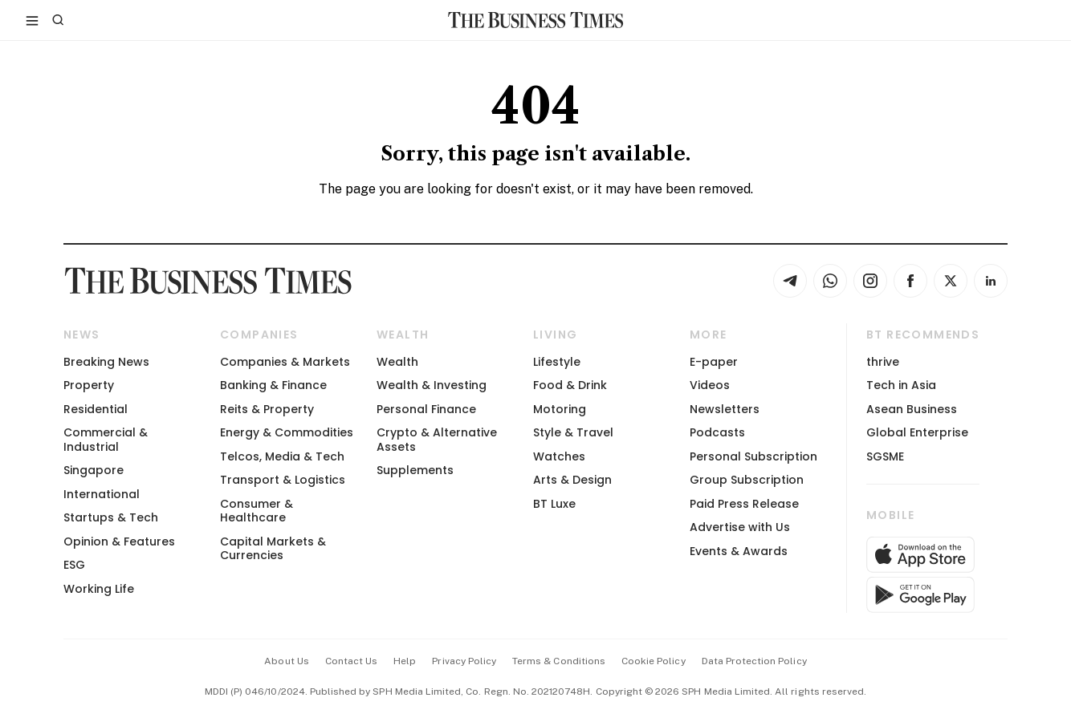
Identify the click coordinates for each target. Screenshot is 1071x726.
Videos (710, 385)
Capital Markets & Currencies (273, 548)
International (101, 494)
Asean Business (911, 409)
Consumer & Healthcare (256, 510)
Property (88, 385)
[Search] (58, 20)
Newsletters (724, 409)
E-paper (714, 362)
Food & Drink (570, 385)
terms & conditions (558, 661)
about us (286, 661)
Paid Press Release (744, 504)
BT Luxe (554, 504)
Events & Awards (739, 551)
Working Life (98, 589)
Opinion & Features (119, 541)
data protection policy (754, 661)
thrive (882, 362)
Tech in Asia (901, 385)
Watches (559, 456)
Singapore (93, 470)
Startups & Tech (110, 517)
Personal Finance (426, 409)
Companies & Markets (285, 362)
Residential (95, 409)
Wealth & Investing (432, 385)
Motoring (559, 409)
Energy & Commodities (286, 432)
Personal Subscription (753, 456)
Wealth (397, 362)
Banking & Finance (273, 385)
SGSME (885, 456)
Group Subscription (747, 480)
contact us (351, 661)
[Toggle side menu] (32, 20)
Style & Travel (573, 432)
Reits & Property (267, 409)
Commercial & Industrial (105, 439)
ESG (74, 565)
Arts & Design (572, 480)
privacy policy (464, 661)
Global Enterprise (917, 432)
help (404, 661)
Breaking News (106, 362)
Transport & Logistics (282, 480)
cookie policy (653, 661)
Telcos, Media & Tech (282, 456)
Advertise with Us (740, 527)
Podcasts (717, 432)
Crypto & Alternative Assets (437, 439)
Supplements (415, 470)
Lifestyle (556, 362)
